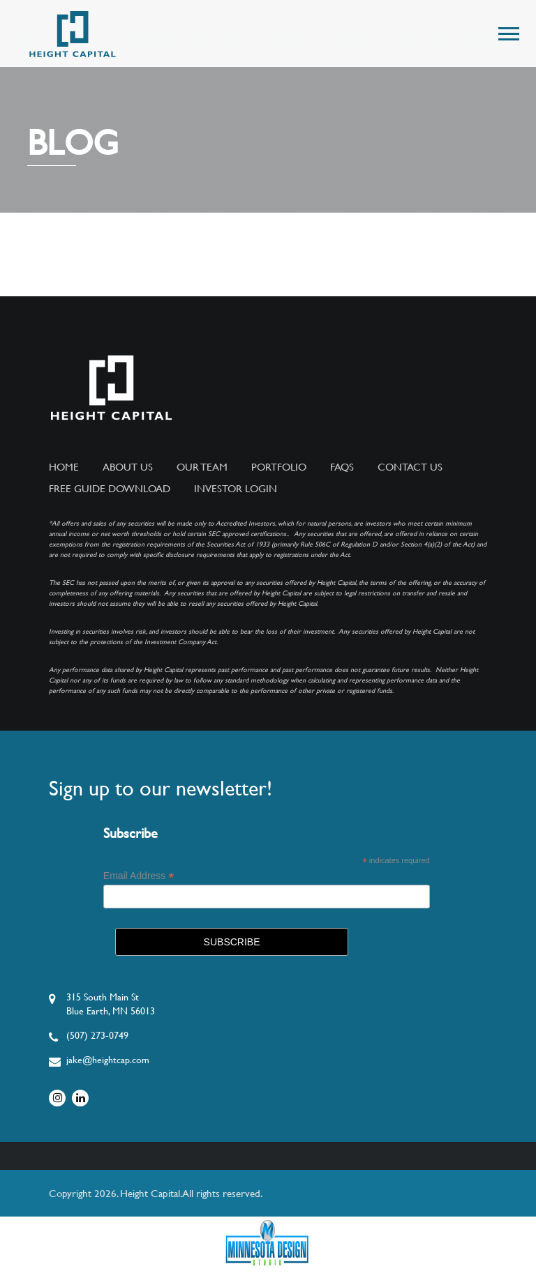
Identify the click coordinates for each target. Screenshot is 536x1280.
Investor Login (235, 488)
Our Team (202, 467)
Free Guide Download (109, 488)
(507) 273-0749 (97, 1035)
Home (64, 467)
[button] (507, 31)
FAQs (342, 467)
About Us (128, 467)
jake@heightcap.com (107, 1059)
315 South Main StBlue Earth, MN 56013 (110, 1003)
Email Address (138, 876)
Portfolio (278, 467)
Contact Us (410, 467)
